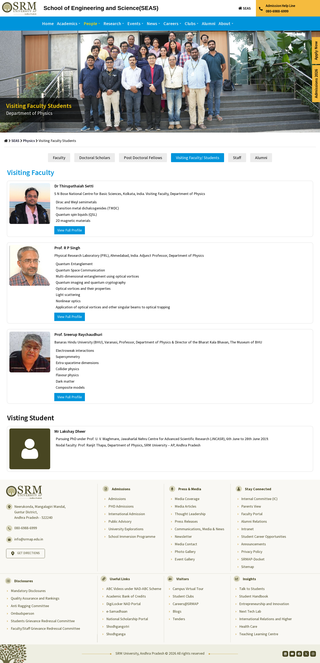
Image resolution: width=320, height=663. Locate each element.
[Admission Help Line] (261, 9)
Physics (29, 140)
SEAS (247, 8)
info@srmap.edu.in (28, 539)
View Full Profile (69, 230)
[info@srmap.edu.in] (9, 540)
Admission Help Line (280, 5)
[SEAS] (240, 8)
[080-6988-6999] (9, 528)
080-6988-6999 (25, 528)
